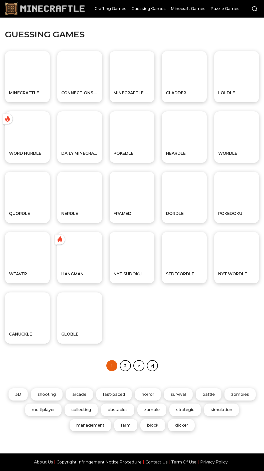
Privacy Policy (214, 462)
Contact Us (156, 462)
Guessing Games (148, 8)
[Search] (254, 9)
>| (152, 365)
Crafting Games (110, 8)
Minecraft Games (188, 8)
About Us (43, 462)
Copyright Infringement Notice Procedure (99, 462)
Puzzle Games (224, 8)
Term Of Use (183, 462)
